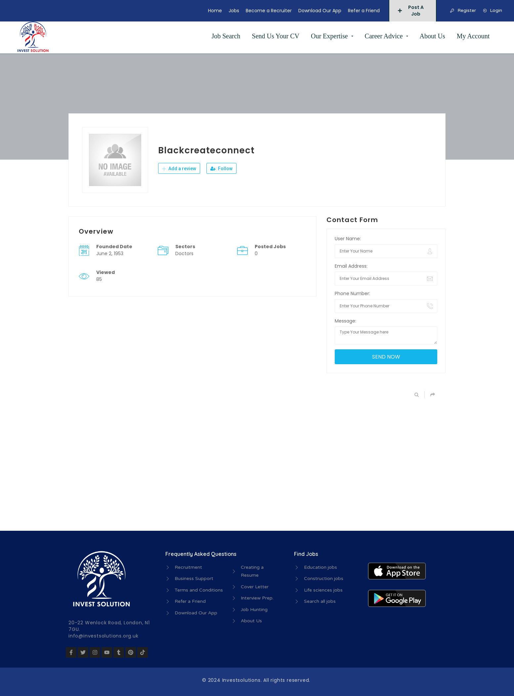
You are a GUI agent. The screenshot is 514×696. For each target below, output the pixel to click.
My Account (473, 36)
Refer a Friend (364, 10)
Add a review (179, 168)
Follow (221, 168)
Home (215, 10)
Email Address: (351, 266)
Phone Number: (352, 293)
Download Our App (319, 10)
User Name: (348, 238)
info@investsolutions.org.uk (103, 636)
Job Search (225, 36)
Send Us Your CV (275, 36)
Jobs (234, 10)
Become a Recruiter (269, 10)
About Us (432, 36)
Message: (345, 321)
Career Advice (384, 36)
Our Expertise (329, 36)
